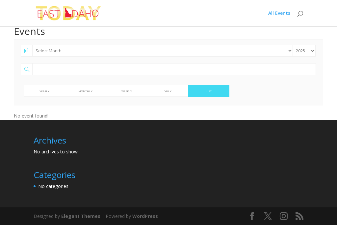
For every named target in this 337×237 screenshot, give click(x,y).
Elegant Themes (80, 216)
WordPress (145, 216)
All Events (279, 13)
